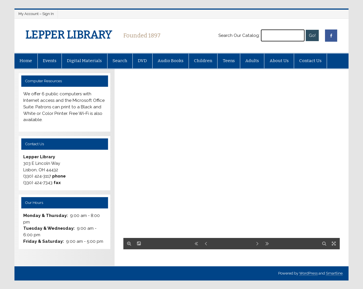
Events (49, 60)
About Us (279, 60)
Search (120, 60)
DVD (142, 60)
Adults (252, 60)
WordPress (308, 273)
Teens (229, 60)
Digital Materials (84, 60)
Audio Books (170, 60)
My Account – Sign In (36, 14)
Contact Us (310, 60)
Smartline (334, 273)
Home (26, 60)
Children (203, 60)
